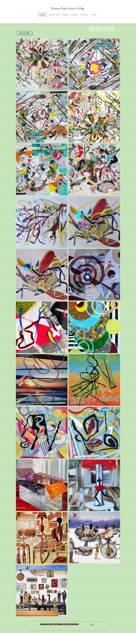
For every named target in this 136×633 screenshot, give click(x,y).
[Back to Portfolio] (24, 33)
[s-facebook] (94, 624)
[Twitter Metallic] (91, 624)
